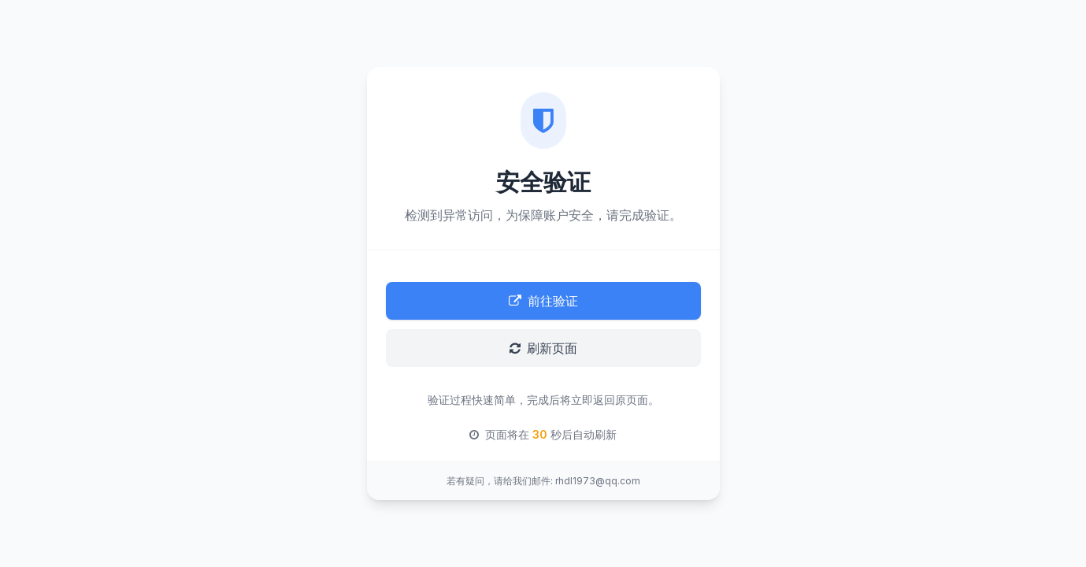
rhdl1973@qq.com (597, 481)
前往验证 (543, 301)
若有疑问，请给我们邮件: (500, 481)
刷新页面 (543, 348)
